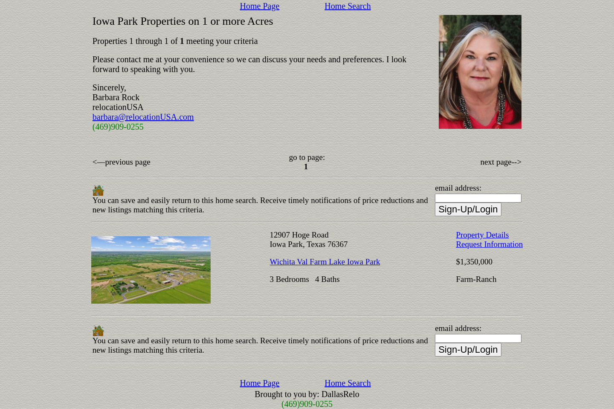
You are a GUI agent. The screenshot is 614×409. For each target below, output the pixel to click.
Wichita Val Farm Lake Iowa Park (324, 261)
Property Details (482, 234)
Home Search (347, 6)
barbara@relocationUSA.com (143, 117)
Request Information (489, 244)
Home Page (260, 6)
